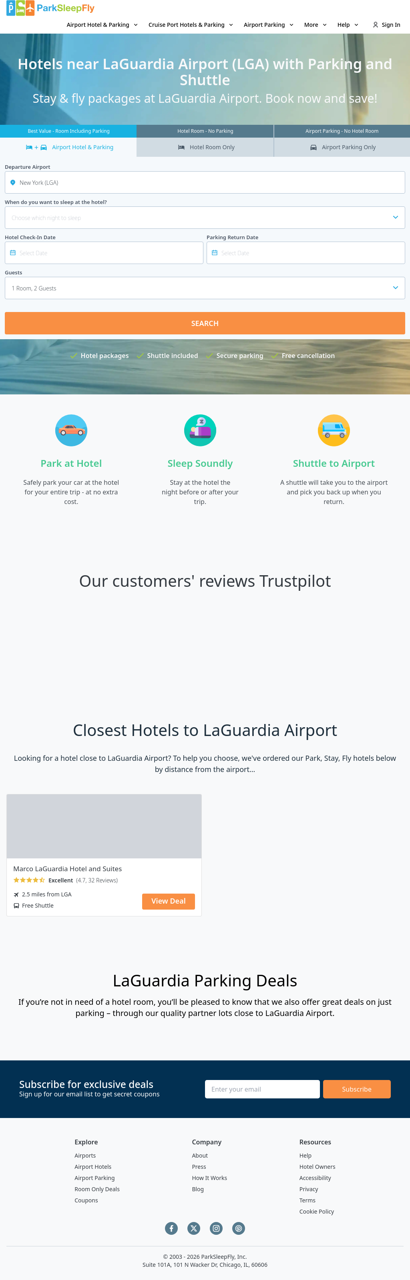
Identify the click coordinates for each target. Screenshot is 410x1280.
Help (305, 1155)
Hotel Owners (317, 1166)
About (200, 1155)
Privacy (308, 1189)
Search (205, 323)
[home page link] (50, 8)
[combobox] (205, 288)
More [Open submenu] (316, 24)
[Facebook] (171, 1228)
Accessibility (315, 1178)
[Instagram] (216, 1228)
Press (199, 1166)
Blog (198, 1189)
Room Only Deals (97, 1189)
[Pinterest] (238, 1228)
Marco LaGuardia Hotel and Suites (67, 869)
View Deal (168, 901)
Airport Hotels (92, 1166)
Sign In (386, 24)
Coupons (86, 1200)
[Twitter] (194, 1228)
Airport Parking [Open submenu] (269, 24)
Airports (85, 1155)
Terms (307, 1200)
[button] (103, 25)
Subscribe (357, 1089)
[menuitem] (103, 25)
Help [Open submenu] (349, 24)
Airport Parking (94, 1178)
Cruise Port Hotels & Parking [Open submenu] (191, 24)
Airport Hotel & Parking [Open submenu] (103, 24)
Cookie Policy (316, 1211)
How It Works (209, 1178)
